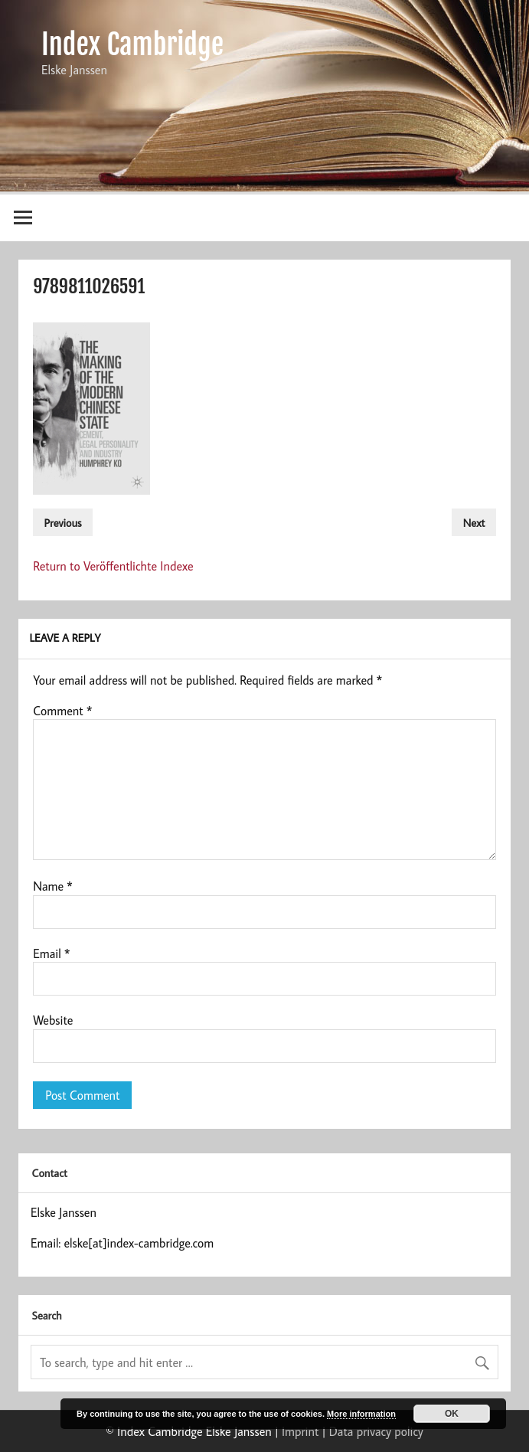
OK (452, 1413)
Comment (62, 711)
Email (51, 953)
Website (53, 1020)
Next (474, 522)
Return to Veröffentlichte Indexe (113, 566)
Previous (63, 522)
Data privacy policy (376, 1431)
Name (53, 886)
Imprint (300, 1431)
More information (361, 1413)
